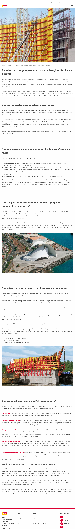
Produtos (20, 516)
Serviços (20, 518)
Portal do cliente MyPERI (39, 523)
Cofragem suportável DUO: (10, 430)
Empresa (20, 523)
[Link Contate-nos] (66, 523)
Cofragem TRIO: (6, 413)
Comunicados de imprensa (39, 516)
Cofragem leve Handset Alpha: (11, 420)
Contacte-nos (21, 526)
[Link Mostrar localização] (66, 527)
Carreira (35, 518)
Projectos (20, 521)
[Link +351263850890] (66, 517)
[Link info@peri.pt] (66, 520)
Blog (34, 521)
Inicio (3, 65)
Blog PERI (10, 65)
